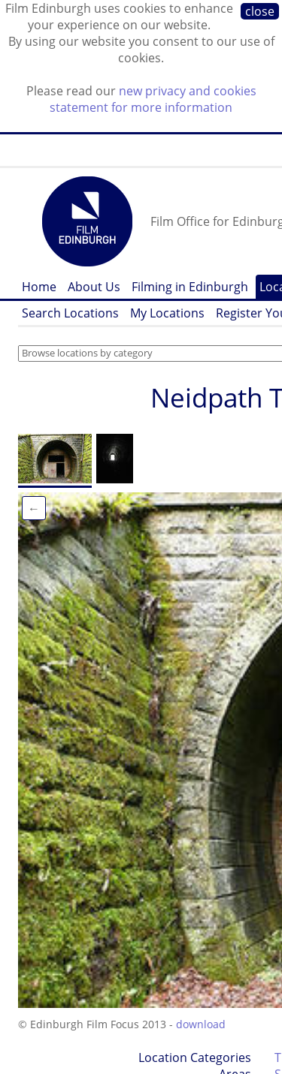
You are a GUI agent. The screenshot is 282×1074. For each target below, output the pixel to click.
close (259, 11)
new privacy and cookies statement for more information (153, 99)
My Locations (167, 313)
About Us (94, 286)
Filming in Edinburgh (190, 286)
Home (39, 286)
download (201, 1024)
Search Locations (70, 313)
